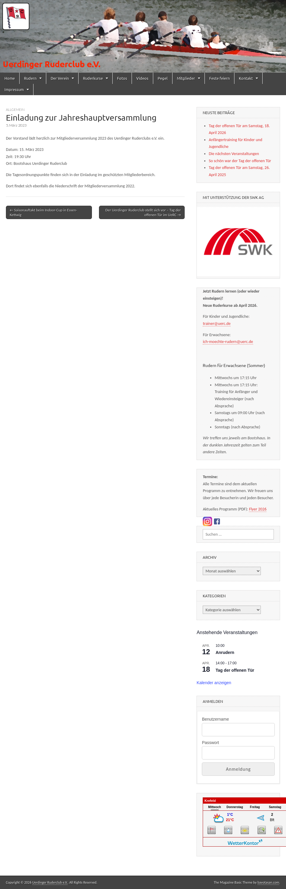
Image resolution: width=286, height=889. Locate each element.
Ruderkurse (93, 78)
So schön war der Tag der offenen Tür (240, 160)
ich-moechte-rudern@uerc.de (228, 341)
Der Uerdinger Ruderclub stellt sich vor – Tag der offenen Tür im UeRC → (143, 212)
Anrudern (224, 652)
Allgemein (15, 109)
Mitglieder (186, 78)
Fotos (122, 78)
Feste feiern (219, 78)
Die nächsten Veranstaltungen (234, 153)
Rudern (30, 78)
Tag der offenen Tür (234, 670)
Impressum (14, 89)
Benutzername (215, 719)
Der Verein (60, 78)
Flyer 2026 (257, 509)
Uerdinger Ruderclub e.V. (50, 882)
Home (9, 78)
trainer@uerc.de (217, 323)
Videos (142, 78)
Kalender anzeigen (213, 682)
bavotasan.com (268, 882)
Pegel (163, 78)
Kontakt (246, 78)
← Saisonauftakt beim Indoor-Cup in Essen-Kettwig (43, 212)
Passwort (210, 742)
